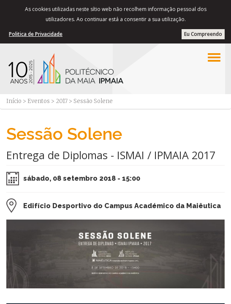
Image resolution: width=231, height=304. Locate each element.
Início (14, 101)
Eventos (38, 101)
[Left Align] (214, 57)
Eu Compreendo (203, 34)
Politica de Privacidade (36, 34)
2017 (62, 101)
